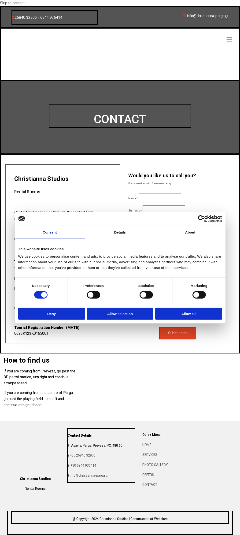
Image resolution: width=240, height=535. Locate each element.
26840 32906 (26, 17)
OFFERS (148, 475)
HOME (146, 445)
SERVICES (149, 455)
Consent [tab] (50, 232)
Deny (51, 314)
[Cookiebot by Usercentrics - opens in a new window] (201, 218)
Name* (133, 198)
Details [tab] (120, 232)
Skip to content (12, 3)
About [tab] (190, 232)
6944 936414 (51, 17)
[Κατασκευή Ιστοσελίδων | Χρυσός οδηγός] (15, 531)
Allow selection (120, 314)
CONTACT (149, 485)
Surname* (135, 210)
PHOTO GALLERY (155, 465)
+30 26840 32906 (83, 455)
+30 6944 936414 (83, 465)
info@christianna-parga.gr (89, 475)
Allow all (188, 314)
